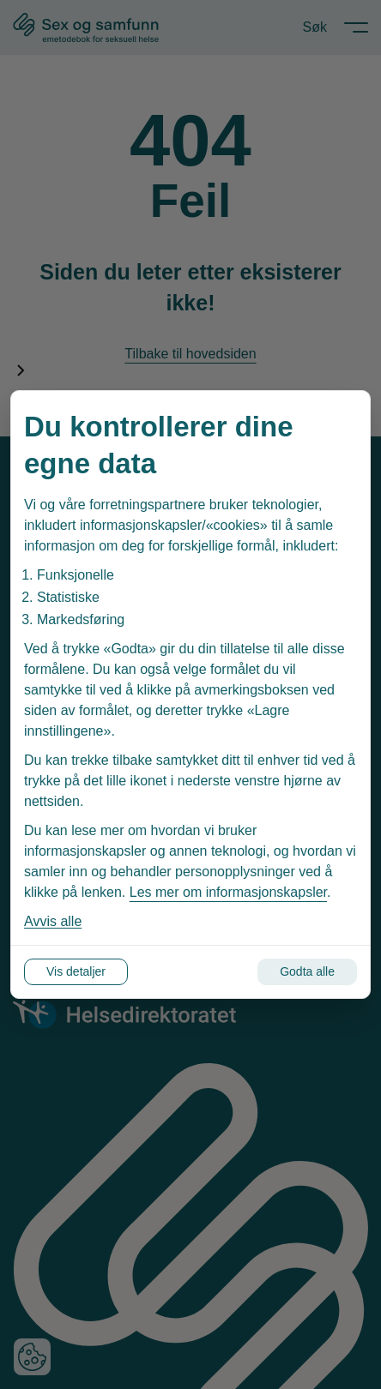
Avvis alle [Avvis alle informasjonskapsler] (53, 921)
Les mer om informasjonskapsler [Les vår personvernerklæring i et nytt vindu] (228, 892)
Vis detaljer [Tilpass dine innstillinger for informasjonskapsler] (76, 971)
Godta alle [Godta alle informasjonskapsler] (307, 971)
